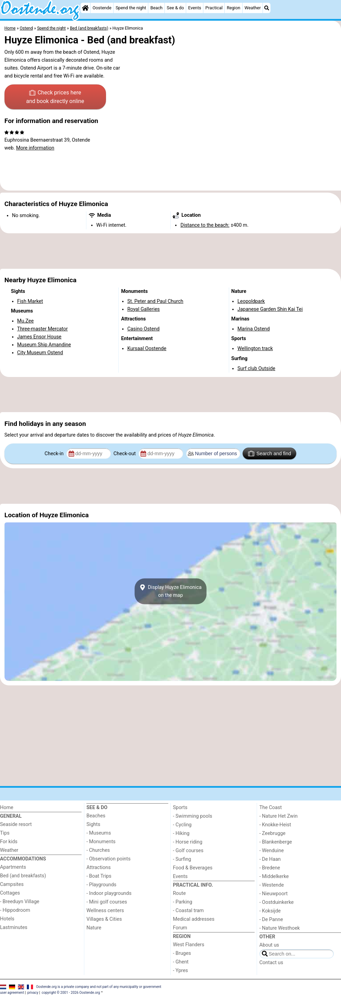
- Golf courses (188, 851)
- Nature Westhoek (279, 928)
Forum (180, 928)
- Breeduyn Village (19, 902)
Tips (5, 833)
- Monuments (101, 842)
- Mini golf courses (106, 902)
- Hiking (181, 833)
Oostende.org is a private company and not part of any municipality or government (98, 987)
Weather (252, 7)
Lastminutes (13, 927)
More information (35, 148)
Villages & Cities (104, 919)
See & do (175, 7)
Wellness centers (105, 911)
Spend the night (131, 7)
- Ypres (180, 970)
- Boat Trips (98, 876)
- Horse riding (188, 842)
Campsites (12, 884)
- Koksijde (270, 911)
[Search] (266, 8)
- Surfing (182, 859)
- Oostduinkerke (276, 902)
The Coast (270, 807)
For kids (9, 842)
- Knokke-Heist (275, 825)
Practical (214, 7)
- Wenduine (271, 851)
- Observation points (108, 859)
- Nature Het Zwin (278, 816)
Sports (180, 807)
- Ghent (181, 962)
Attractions (98, 867)
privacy (33, 992)
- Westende (271, 885)
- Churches (98, 850)
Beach (156, 7)
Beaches (95, 816)
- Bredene (269, 868)
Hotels (7, 919)
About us (269, 945)
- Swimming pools (192, 816)
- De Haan (270, 859)
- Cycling (182, 825)
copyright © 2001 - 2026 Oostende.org (71, 992)
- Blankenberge (275, 842)
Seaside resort (16, 824)
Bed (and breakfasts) (23, 876)
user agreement (12, 992)
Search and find (269, 453)
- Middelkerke (274, 876)
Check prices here (55, 97)
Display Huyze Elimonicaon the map (170, 591)
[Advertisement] (170, 251)
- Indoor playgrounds (108, 893)
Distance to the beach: (204, 225)
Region (233, 7)
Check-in (55, 454)
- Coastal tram (188, 911)
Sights (93, 824)
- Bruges (182, 953)
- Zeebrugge (272, 833)
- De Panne (271, 919)
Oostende (102, 7)
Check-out (125, 454)
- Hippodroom (15, 910)
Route (179, 893)
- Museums (98, 833)
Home (6, 807)
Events (194, 7)
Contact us (271, 963)
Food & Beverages (193, 868)
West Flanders (188, 945)
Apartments (13, 867)
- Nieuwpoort (273, 894)
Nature (93, 928)
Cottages (10, 893)
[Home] (85, 8)
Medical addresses (194, 919)
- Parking (182, 902)
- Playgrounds (101, 885)
